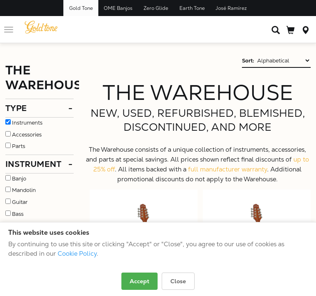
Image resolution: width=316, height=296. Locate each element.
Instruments (27, 122)
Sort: (248, 60)
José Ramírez (231, 8)
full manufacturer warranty (227, 169)
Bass (17, 213)
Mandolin (24, 190)
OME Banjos (118, 8)
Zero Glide (156, 8)
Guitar (20, 202)
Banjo (19, 178)
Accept (139, 281)
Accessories (27, 134)
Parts (18, 146)
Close (178, 281)
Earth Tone (192, 8)
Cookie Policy (77, 253)
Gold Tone (81, 8)
